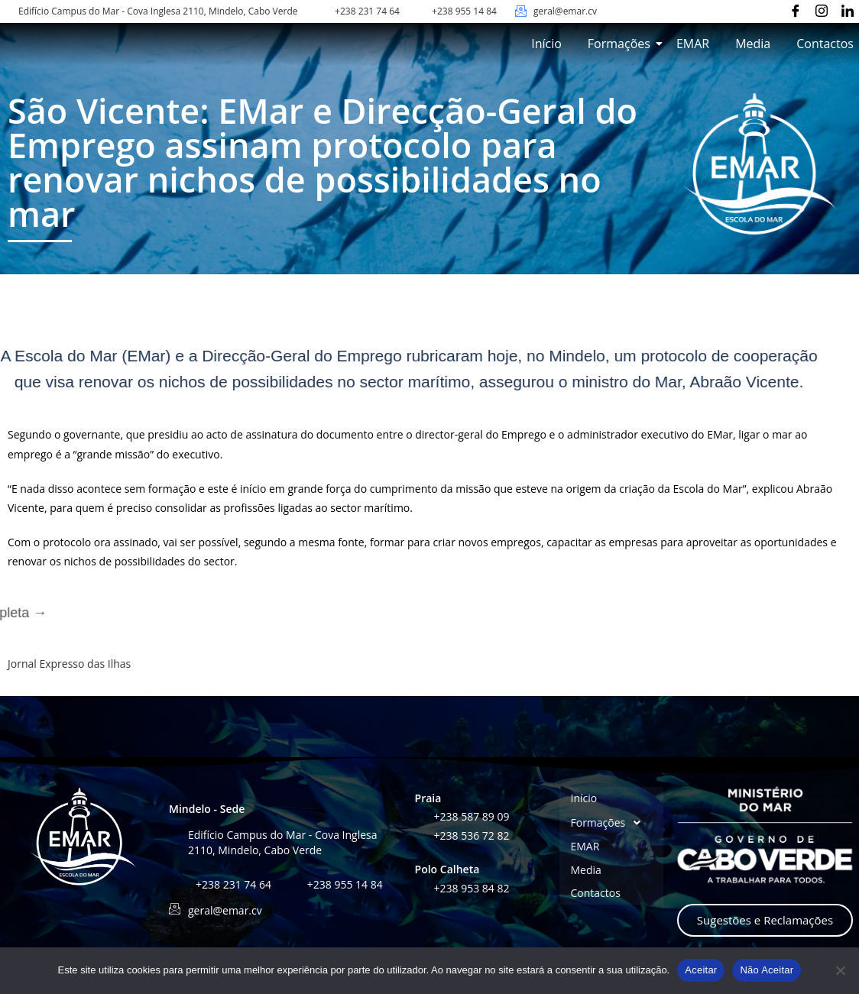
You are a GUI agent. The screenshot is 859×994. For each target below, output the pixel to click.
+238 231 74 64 (367, 11)
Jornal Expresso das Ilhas (69, 663)
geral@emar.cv (565, 11)
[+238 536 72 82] (420, 834)
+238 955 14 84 (464, 11)
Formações (622, 43)
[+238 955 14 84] (419, 11)
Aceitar (701, 970)
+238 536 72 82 (472, 835)
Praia (428, 798)
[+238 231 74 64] (322, 11)
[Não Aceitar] (840, 970)
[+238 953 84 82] (420, 886)
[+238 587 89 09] (420, 815)
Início (546, 43)
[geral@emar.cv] (521, 11)
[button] (611, 822)
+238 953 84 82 (472, 888)
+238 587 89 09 (472, 816)
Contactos (825, 43)
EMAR (692, 43)
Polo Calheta (447, 869)
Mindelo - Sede (207, 808)
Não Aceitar (766, 970)
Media (752, 43)
